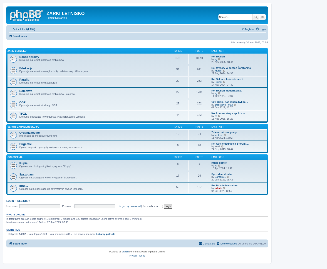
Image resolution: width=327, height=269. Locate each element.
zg (216, 59)
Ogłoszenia (14, 157)
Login (10, 201)
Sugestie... (26, 144)
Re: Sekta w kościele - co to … (229, 79)
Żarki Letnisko (17, 51)
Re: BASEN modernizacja (226, 90)
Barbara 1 (220, 176)
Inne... (23, 186)
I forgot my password (129, 206)
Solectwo (25, 91)
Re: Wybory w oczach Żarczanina (231, 68)
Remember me (153, 206)
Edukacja (25, 68)
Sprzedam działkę (221, 174)
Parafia (24, 79)
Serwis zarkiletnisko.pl (23, 127)
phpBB (125, 251)
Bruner (218, 82)
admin (218, 188)
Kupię (23, 163)
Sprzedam (26, 174)
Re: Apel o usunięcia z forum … (230, 143)
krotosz (219, 135)
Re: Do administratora (224, 185)
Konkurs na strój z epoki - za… (229, 113)
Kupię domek (219, 162)
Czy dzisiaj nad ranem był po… (229, 102)
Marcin (218, 70)
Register (23, 201)
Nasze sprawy (29, 57)
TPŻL (23, 113)
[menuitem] (30, 29)
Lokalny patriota (105, 234)
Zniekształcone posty (224, 132)
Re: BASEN (218, 56)
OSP (22, 102)
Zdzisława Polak (224, 104)
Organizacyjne (29, 132)
